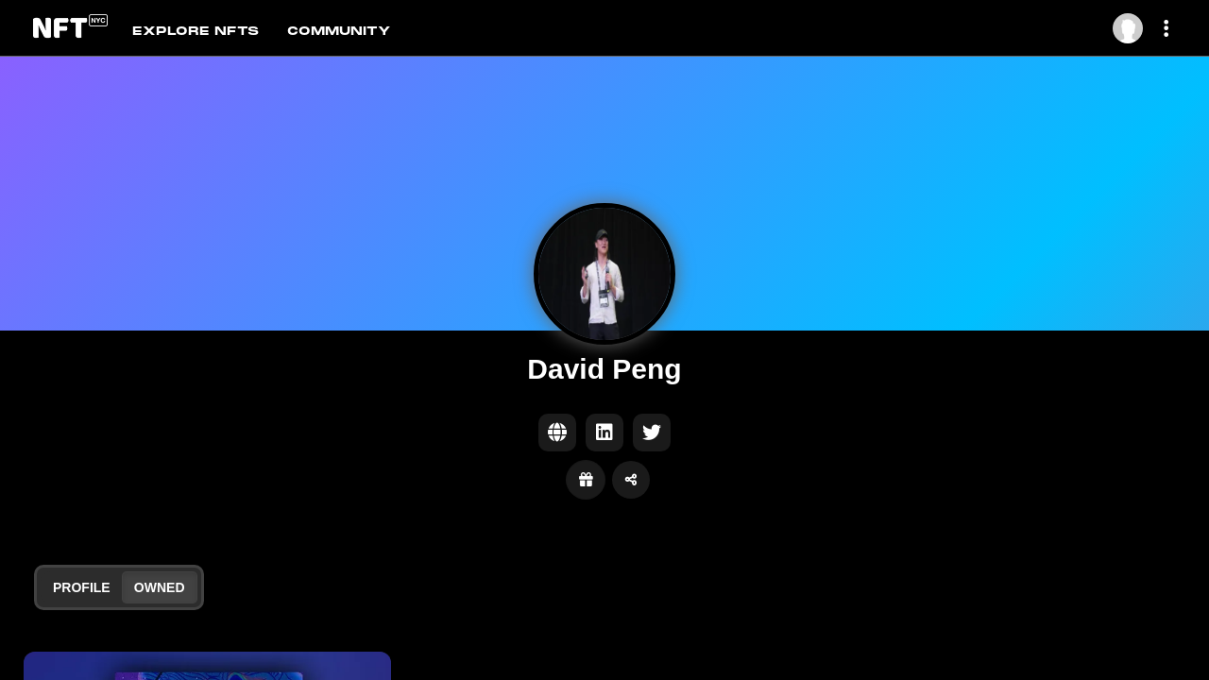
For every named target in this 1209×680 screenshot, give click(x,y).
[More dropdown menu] (1168, 29)
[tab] (209, 29)
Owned (159, 587)
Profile (82, 587)
